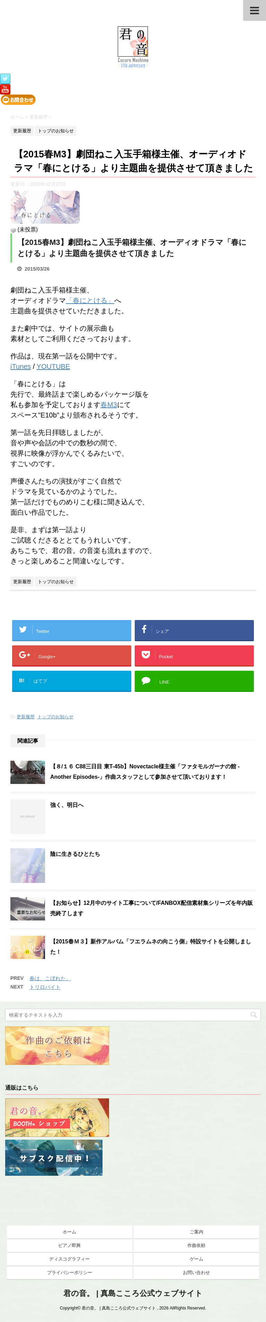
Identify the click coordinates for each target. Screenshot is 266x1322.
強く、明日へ (66, 805)
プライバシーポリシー (69, 1272)
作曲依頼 (196, 1245)
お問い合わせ (196, 1272)
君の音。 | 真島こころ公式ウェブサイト (133, 1293)
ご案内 (196, 1231)
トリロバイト (45, 987)
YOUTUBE (53, 366)
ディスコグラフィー (69, 1259)
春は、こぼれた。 (50, 978)
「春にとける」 (90, 300)
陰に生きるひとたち (75, 854)
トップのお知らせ (55, 716)
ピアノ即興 (69, 1245)
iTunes (20, 366)
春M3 (108, 404)
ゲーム (196, 1259)
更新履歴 (26, 716)
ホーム (69, 1231)
